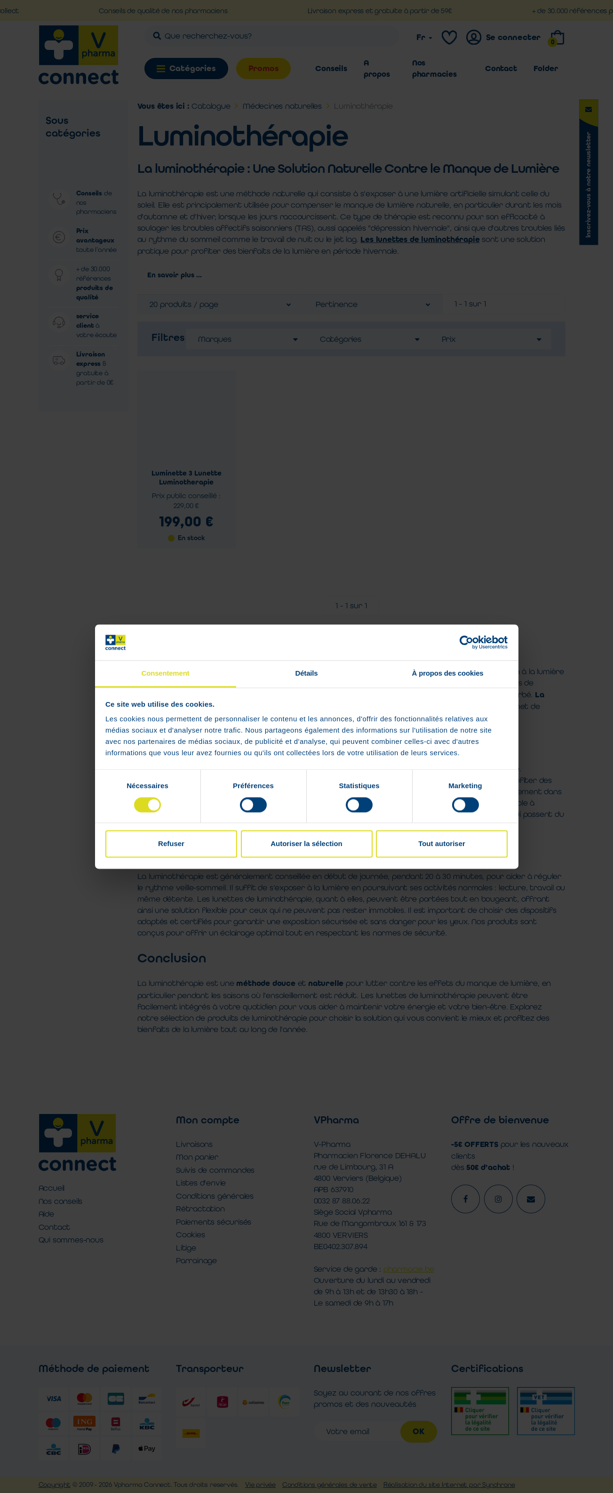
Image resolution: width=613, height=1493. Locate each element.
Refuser (171, 844)
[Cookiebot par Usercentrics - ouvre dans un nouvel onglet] (466, 642)
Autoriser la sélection (306, 844)
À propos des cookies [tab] (448, 674)
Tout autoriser (441, 844)
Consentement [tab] (166, 674)
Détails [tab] (306, 674)
